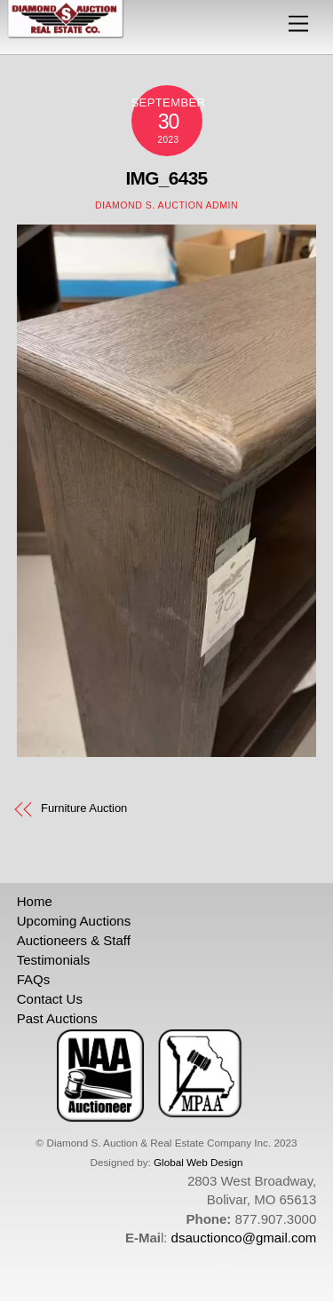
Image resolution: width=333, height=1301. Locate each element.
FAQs (34, 979)
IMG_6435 (166, 178)
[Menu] (298, 24)
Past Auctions (57, 1018)
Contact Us (50, 998)
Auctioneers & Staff (74, 940)
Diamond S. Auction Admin (166, 205)
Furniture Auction (84, 808)
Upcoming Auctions (74, 920)
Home (34, 901)
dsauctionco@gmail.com (244, 1237)
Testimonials (54, 959)
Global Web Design (198, 1162)
